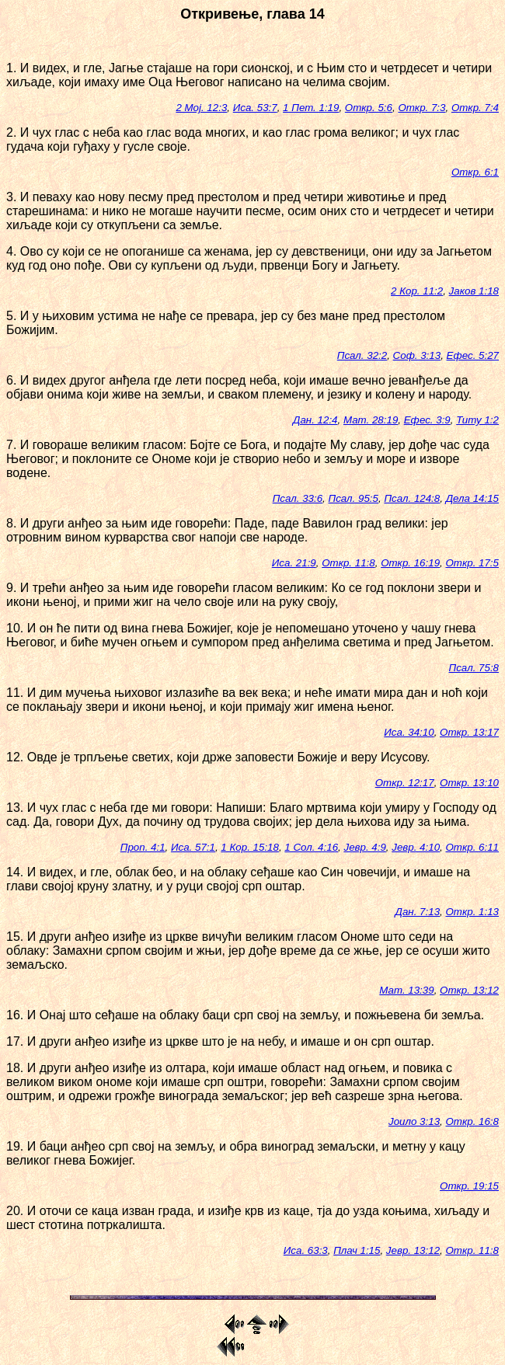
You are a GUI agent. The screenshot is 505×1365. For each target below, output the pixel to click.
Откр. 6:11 (472, 847)
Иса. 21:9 (294, 563)
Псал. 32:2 (362, 355)
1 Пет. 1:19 (311, 107)
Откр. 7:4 (475, 107)
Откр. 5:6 (368, 107)
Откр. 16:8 (472, 1121)
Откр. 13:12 (469, 990)
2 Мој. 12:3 (201, 107)
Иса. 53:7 (255, 107)
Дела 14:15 (472, 498)
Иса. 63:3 (306, 1250)
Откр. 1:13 (472, 912)
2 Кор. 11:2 (417, 291)
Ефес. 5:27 (473, 355)
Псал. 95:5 (353, 498)
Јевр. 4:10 (416, 847)
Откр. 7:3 (421, 107)
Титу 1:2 (477, 420)
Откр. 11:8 (348, 563)
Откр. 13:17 (469, 732)
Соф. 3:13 (417, 355)
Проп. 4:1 (142, 847)
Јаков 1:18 (474, 291)
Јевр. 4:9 (364, 847)
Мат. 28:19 (370, 420)
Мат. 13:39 (406, 990)
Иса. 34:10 (409, 732)
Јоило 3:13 (414, 1121)
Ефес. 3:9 (427, 420)
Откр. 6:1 (475, 172)
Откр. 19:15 (469, 1186)
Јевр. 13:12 (413, 1250)
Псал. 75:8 (474, 668)
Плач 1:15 (356, 1250)
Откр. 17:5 (472, 563)
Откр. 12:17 (404, 783)
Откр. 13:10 (469, 783)
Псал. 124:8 (412, 498)
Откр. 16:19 (410, 563)
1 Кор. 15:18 (250, 847)
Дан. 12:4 (315, 420)
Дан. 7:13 (417, 912)
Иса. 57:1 (193, 847)
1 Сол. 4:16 (311, 847)
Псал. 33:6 (297, 498)
